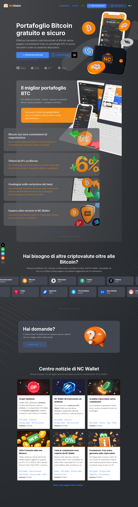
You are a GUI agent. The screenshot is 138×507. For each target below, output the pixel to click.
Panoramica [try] (64, 6)
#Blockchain (23, 474)
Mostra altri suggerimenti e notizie (68, 485)
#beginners (93, 474)
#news (56, 471)
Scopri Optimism (27, 399)
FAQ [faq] (83, 6)
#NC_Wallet (23, 420)
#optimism (33, 420)
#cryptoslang (104, 474)
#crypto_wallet (24, 423)
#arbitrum (68, 420)
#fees (114, 423)
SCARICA (75, 6)
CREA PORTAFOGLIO (96, 6)
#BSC (45, 474)
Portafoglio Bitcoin (33, 55)
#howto (102, 423)
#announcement (38, 423)
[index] (14, 5)
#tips (108, 423)
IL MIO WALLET (117, 6)
